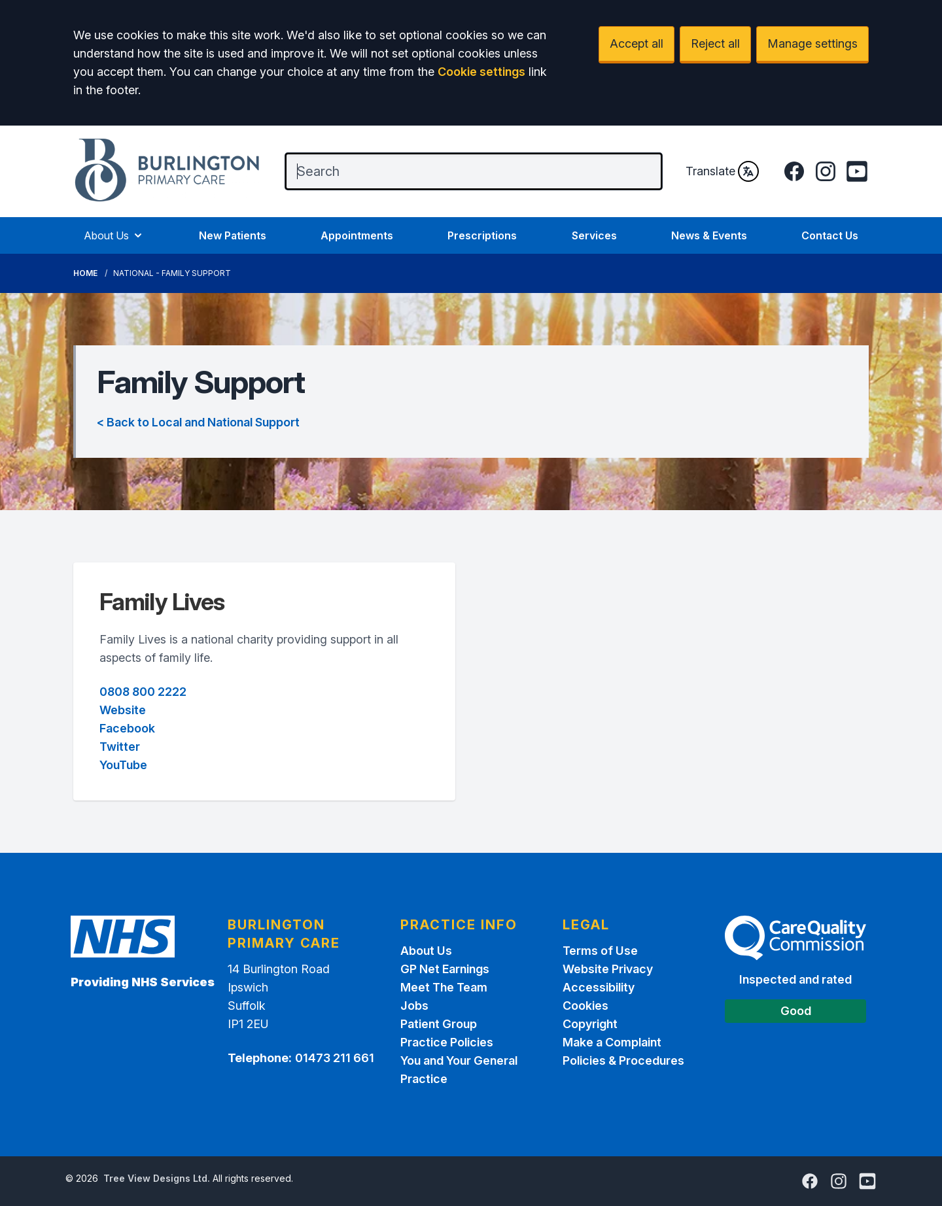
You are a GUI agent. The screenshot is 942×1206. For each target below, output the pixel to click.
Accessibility (599, 987)
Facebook (127, 728)
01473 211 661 (334, 1058)
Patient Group (438, 1024)
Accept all (636, 43)
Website (122, 710)
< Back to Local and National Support (198, 422)
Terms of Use (600, 950)
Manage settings (812, 43)
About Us (114, 235)
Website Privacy (608, 969)
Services (594, 235)
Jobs (414, 1005)
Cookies (585, 1005)
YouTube (123, 765)
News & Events (709, 235)
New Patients (232, 235)
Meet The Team (443, 987)
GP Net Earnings (444, 969)
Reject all (715, 43)
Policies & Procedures (623, 1060)
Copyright (590, 1024)
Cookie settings (481, 71)
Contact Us (829, 235)
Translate (722, 171)
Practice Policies (446, 1042)
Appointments (357, 235)
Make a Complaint (612, 1042)
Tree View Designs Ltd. (156, 1178)
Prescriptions (482, 235)
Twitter (119, 746)
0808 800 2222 (142, 691)
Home (85, 273)
